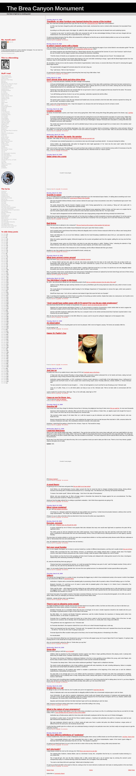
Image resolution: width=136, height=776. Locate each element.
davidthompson (5, 89)
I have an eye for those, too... (59, 397)
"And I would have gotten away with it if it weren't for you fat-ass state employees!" (82, 303)
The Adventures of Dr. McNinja (9, 219)
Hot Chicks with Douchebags (8, 207)
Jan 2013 (3, 244)
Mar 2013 (3, 240)
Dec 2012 (3, 245)
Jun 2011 (3, 273)
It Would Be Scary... (6, 114)
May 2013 (3, 239)
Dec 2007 (3, 341)
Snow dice (51, 649)
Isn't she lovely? (54, 749)
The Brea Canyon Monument (45, 8)
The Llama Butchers (6, 155)
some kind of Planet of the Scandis (80, 198)
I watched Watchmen (56, 430)
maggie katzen (5, 123)
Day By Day (4, 199)
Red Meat (3, 214)
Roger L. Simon (5, 142)
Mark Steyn (4, 125)
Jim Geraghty (4, 115)
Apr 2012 (3, 258)
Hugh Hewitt (4, 102)
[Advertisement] (10, 27)
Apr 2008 (3, 334)
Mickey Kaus (4, 127)
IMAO (2, 103)
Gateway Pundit (5, 98)
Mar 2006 (3, 374)
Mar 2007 (3, 355)
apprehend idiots (69, 578)
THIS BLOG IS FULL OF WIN (8, 159)
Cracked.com (4, 195)
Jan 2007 (3, 358)
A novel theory (53, 484)
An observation (53, 323)
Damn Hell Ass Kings (6, 198)
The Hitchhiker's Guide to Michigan (62, 280)
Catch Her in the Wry (6, 85)
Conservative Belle (6, 86)
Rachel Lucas (4, 138)
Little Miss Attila (5, 122)
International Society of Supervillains (10, 210)
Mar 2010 (3, 297)
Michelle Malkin (5, 126)
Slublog (3, 146)
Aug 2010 (3, 289)
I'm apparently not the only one (83, 49)
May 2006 (3, 371)
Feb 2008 (3, 337)
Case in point (81, 607)
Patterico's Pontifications (7, 133)
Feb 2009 (3, 318)
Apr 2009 (3, 315)
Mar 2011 (3, 277)
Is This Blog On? (5, 111)
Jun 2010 (3, 292)
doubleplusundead (6, 90)
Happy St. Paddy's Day (56, 333)
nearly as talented (61, 399)
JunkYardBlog (4, 118)
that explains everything (60, 509)
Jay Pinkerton (4, 211)
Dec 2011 (3, 265)
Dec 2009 (3, 302)
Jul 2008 (3, 329)
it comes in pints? (5, 113)
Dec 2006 (3, 360)
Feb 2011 (3, 279)
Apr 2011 (3, 276)
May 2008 (3, 332)
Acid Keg (3, 192)
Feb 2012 (3, 261)
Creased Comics (5, 196)
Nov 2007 (3, 342)
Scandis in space (54, 195)
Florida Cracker (5, 97)
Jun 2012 (3, 255)
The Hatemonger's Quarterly (8, 153)
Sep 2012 (3, 250)
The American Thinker (6, 149)
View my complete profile (8, 53)
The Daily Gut (4, 220)
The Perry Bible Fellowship (8, 222)
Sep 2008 (3, 326)
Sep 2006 (3, 365)
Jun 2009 (3, 311)
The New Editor (5, 157)
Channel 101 (4, 194)
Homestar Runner (5, 206)
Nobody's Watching (6, 212)
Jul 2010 (3, 290)
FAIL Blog (3, 202)
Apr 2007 (3, 353)
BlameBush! (4, 82)
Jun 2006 (3, 370)
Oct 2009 (3, 305)
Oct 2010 (3, 286)
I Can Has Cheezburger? (7, 208)
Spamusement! (5, 216)
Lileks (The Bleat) (5, 121)
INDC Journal (4, 105)
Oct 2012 (3, 248)
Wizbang (3, 166)
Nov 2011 (3, 266)
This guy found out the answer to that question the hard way (93, 225)
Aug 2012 (3, 252)
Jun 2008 (3, 331)
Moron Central (53, 479)
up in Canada (69, 651)
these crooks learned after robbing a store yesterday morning (73, 259)
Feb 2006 (3, 376)
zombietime (4, 167)
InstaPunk (3, 109)
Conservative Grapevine (7, 87)
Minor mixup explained (56, 507)
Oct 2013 (3, 235)
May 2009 (3, 313)
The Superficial (5, 223)
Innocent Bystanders (6, 106)
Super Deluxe (4, 218)
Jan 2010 (3, 300)
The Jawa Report (5, 154)
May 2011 (3, 274)
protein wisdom (5, 137)
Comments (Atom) (59, 773)
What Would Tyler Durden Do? (9, 226)
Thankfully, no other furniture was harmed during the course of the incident (79, 21)
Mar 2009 (3, 316)
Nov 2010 (3, 284)
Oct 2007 (3, 344)
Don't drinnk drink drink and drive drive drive (66, 79)
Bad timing (51, 223)
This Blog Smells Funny (7, 224)
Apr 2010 (3, 295)
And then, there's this (128, 736)
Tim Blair (3, 161)
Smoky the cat (55, 688)
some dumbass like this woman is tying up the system (70, 712)
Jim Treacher (4, 117)
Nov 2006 (3, 362)
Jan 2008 (3, 339)
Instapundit (4, 107)
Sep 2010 (3, 287)
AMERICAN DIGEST (6, 77)
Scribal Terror (4, 143)
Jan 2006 (3, 378)
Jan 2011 (3, 281)
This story (49, 81)
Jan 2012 (3, 263)
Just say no (52, 370)
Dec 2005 (3, 379)
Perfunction (4, 134)
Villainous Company (6, 163)
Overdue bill (52, 406)
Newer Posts (50, 770)
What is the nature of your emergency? (63, 709)
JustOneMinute (5, 119)
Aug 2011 (3, 269)
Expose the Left (5, 94)
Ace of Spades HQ (6, 75)
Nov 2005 (3, 381)
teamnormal (4, 147)
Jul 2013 (3, 237)
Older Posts (131, 770)
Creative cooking (54, 111)
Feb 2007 (3, 357)
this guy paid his (114, 408)
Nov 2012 (3, 247)
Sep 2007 (3, 345)
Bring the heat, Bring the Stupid (9, 83)
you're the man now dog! (7, 227)
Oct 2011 (3, 268)
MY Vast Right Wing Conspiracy (9, 130)
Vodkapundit (4, 165)
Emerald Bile (4, 93)
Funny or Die (4, 204)
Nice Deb (3, 131)
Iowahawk (3, 110)
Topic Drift (3, 162)
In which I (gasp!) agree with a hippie (62, 46)
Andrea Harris (4, 78)
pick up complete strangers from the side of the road (101, 282)
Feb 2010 (3, 299)
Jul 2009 (3, 310)
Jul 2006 (3, 368)
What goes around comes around (61, 257)
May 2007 (3, 352)
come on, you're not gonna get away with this (94, 305)
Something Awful (5, 215)
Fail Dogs (3, 203)
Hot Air (3, 101)
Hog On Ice (4, 99)
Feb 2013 (3, 242)
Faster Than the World (7, 95)
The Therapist (4, 158)
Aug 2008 (3, 328)
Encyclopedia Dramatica (7, 200)
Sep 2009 (3, 307)
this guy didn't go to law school (81, 486)
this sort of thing (127, 549)
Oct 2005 (3, 383)
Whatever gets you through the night (66, 525)
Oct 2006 (3, 363)
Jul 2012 (3, 253)
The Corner (4, 150)
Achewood (4, 191)
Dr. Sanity (3, 91)
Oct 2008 (3, 324)
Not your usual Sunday (57, 547)
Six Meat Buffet (5, 145)
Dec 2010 (3, 282)
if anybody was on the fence (91, 372)
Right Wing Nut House (6, 141)
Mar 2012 (3, 260)
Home (91, 770)
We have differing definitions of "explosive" (65, 735)
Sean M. (11, 42)
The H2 (3, 151)
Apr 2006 (3, 373)
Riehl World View (5, 139)
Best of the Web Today (7, 79)
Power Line (4, 135)
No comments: (65, 39)
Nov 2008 (3, 323)
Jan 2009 (3, 320)
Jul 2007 (3, 349)
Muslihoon (3, 129)
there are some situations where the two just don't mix (79, 138)
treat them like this (99, 689)
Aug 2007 (3, 347)
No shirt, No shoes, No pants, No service (64, 136)
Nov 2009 (3, 303)
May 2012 (3, 256)
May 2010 (3, 294)
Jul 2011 (3, 271)
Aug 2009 (3, 308)
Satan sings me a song (56, 156)
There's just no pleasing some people (63, 604)
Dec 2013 (3, 234)
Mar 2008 (3, 336)
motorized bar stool (92, 23)
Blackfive (3, 81)
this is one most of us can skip (88, 751)
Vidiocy (50, 575)
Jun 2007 (3, 350)
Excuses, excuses (54, 523)
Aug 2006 (3, 366)
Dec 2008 (3, 321)
